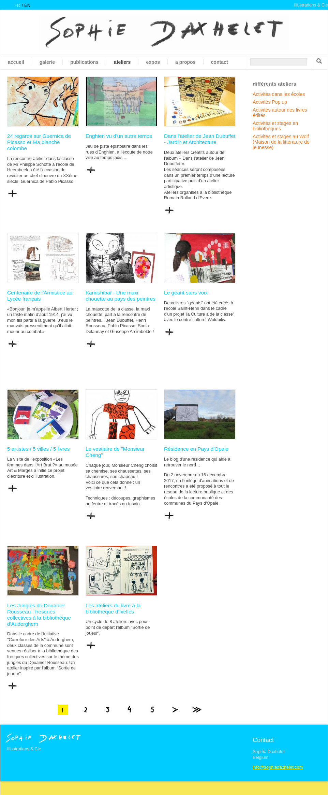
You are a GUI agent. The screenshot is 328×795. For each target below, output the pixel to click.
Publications (84, 62)
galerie (47, 62)
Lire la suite (12, 194)
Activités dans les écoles (279, 94)
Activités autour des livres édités (280, 112)
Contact (219, 62)
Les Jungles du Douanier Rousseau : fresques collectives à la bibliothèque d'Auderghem (39, 615)
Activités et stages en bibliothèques (275, 125)
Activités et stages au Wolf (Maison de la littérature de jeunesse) (281, 142)
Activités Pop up (270, 102)
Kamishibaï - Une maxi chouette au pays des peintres (120, 296)
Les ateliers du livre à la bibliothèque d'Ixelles (113, 609)
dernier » (197, 710)
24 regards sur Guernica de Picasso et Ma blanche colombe (39, 142)
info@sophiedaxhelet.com (278, 767)
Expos (153, 62)
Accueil (16, 62)
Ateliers (122, 62)
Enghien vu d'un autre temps (119, 136)
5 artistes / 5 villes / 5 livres (38, 449)
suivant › (174, 710)
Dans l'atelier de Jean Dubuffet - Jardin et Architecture (199, 139)
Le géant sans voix (186, 292)
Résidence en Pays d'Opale (196, 449)
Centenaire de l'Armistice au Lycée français (40, 296)
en (27, 5)
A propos (185, 62)
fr (17, 5)
